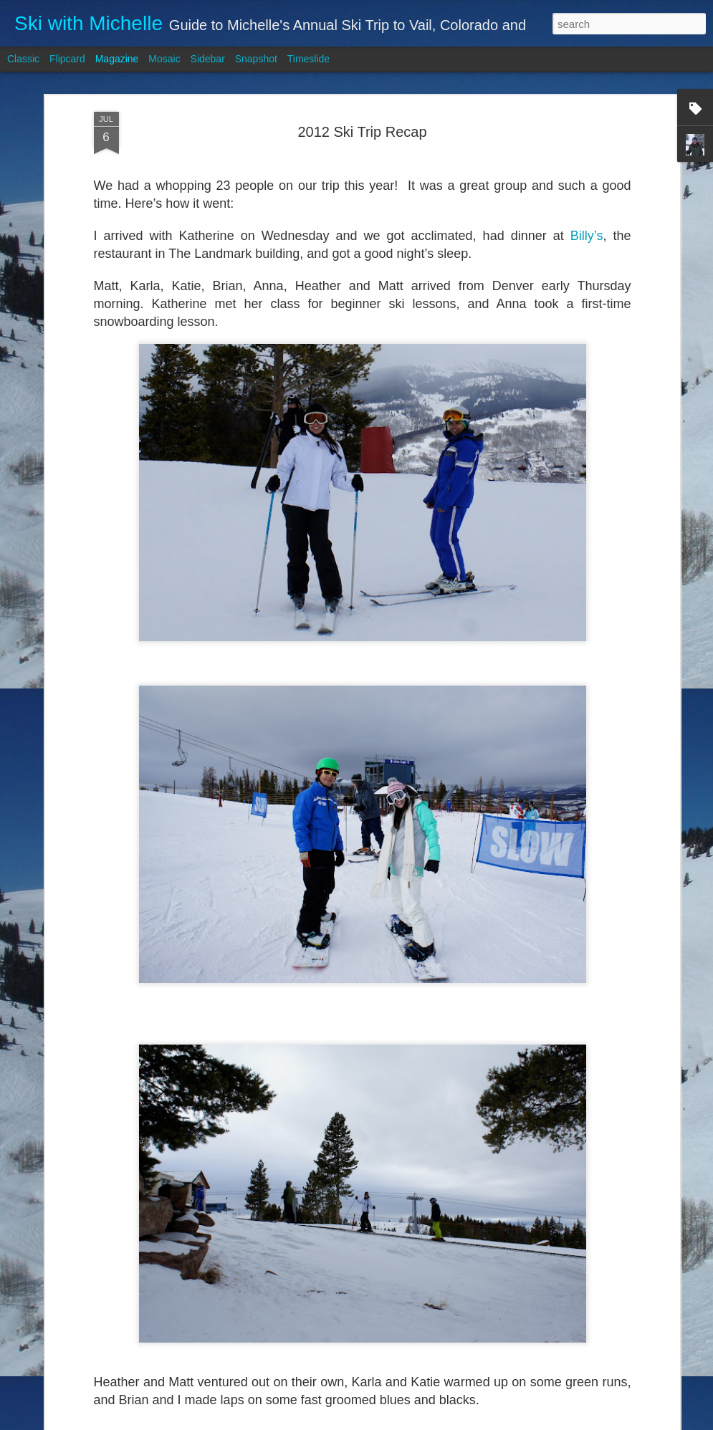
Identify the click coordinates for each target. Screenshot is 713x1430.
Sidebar (208, 58)
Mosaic (164, 58)
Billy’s (586, 236)
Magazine (117, 58)
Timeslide (308, 58)
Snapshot (256, 58)
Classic (23, 58)
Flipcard (67, 58)
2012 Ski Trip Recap (361, 132)
